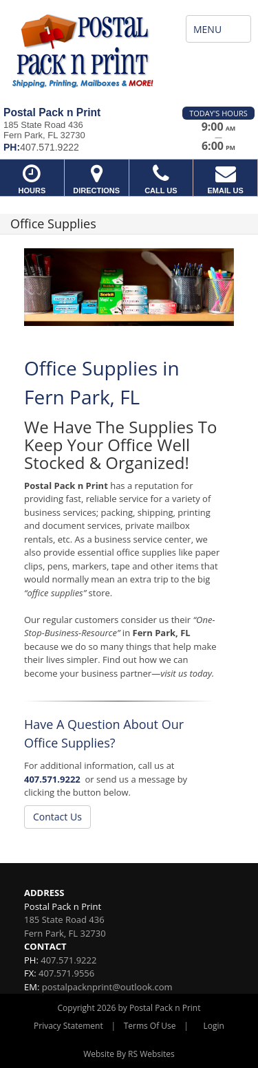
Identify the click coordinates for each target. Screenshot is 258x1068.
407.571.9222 (52, 779)
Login (214, 1026)
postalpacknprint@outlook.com (107, 987)
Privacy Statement (68, 1026)
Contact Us (57, 816)
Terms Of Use (150, 1026)
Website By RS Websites (129, 1054)
